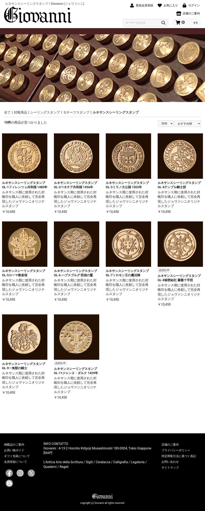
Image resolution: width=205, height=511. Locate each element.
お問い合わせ (170, 461)
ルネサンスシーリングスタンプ (116, 112)
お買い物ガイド (14, 450)
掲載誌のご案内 (14, 444)
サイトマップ (170, 467)
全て (7, 112)
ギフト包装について (17, 456)
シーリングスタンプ (45, 112)
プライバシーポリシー (176, 450)
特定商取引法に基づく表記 (179, 456)
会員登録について (15, 461)
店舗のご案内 (170, 444)
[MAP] (47, 453)
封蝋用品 (20, 112)
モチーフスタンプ (76, 112)
